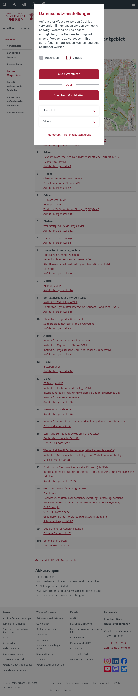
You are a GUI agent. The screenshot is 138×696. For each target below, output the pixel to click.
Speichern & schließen (69, 95)
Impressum (54, 134)
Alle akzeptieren (69, 74)
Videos (77, 57)
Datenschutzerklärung (77, 134)
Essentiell (52, 57)
